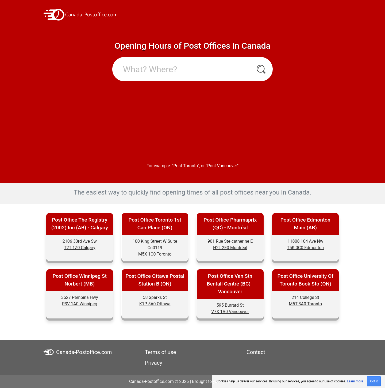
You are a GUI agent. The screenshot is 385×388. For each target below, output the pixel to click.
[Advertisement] (192, 121)
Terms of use (160, 352)
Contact (256, 352)
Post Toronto (186, 165)
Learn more (355, 381)
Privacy (153, 363)
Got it (374, 381)
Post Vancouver (222, 165)
